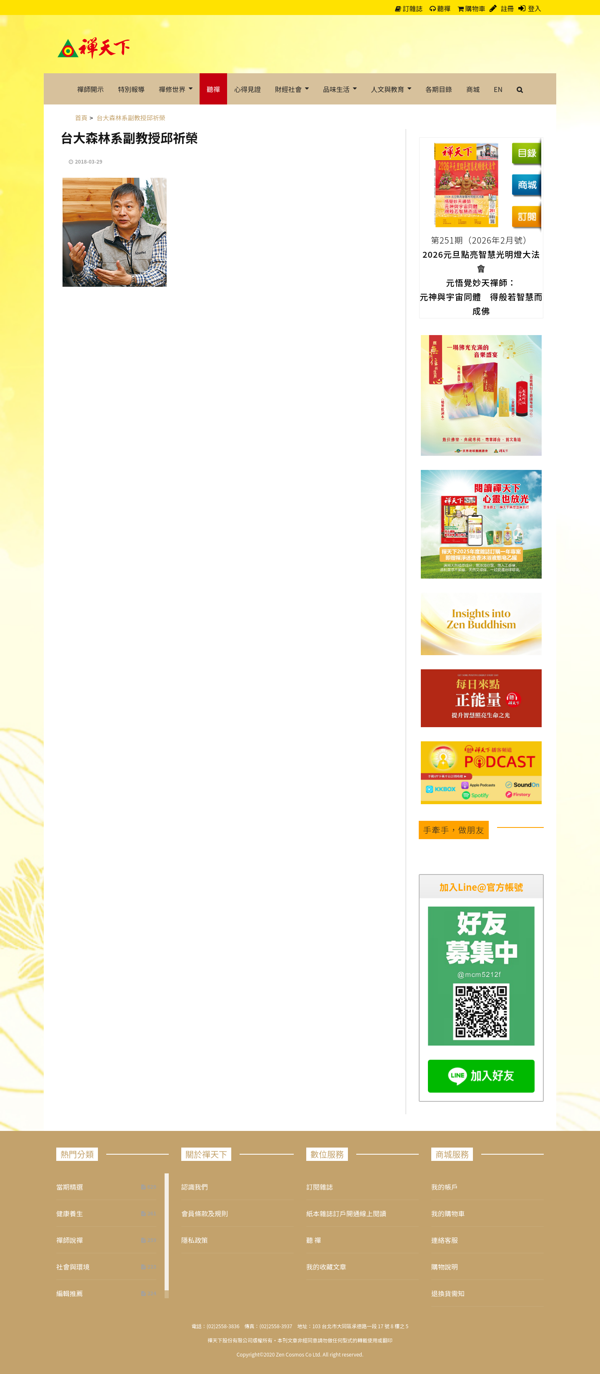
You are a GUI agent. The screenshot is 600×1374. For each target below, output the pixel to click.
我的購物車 (448, 1213)
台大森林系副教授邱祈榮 (129, 137)
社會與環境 (73, 1267)
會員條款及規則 (204, 1213)
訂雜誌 (409, 8)
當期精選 (69, 1187)
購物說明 (444, 1267)
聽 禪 (313, 1240)
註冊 (506, 8)
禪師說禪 (69, 1240)
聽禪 (440, 8)
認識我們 (194, 1187)
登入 (534, 8)
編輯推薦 (69, 1293)
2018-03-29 (88, 161)
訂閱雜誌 (319, 1187)
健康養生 (69, 1213)
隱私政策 (194, 1240)
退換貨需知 (448, 1293)
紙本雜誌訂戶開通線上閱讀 (346, 1213)
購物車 (471, 8)
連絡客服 (444, 1240)
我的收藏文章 (326, 1267)
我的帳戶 (444, 1187)
